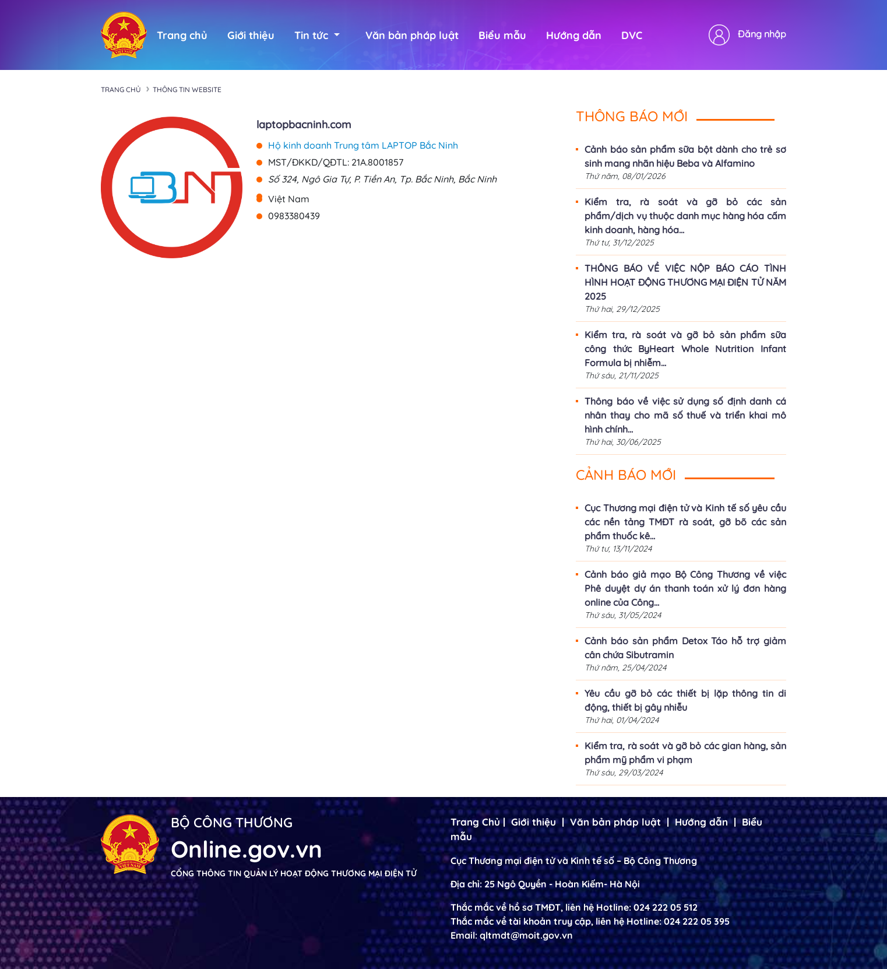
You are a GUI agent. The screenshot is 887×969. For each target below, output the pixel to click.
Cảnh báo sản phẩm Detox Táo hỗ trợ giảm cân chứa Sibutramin (685, 648)
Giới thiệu (250, 35)
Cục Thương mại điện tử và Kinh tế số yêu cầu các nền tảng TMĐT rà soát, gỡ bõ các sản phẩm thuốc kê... (685, 522)
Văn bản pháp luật (412, 35)
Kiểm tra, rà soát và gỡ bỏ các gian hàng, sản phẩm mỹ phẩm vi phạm (685, 753)
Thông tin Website (187, 89)
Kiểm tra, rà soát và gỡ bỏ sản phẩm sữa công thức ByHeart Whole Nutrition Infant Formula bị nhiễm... (685, 348)
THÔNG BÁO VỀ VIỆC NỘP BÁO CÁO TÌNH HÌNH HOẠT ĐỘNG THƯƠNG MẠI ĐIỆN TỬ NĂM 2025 (685, 282)
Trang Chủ (475, 822)
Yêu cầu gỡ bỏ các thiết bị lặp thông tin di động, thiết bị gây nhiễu (685, 700)
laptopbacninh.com (303, 124)
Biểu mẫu (502, 35)
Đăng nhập (762, 34)
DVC (631, 35)
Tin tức (317, 35)
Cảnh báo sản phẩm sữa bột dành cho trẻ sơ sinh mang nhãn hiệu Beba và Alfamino (685, 156)
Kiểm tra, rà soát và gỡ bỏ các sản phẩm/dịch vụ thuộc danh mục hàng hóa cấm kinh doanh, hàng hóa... (685, 216)
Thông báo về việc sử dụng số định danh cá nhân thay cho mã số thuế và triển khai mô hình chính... (685, 415)
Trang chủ (182, 35)
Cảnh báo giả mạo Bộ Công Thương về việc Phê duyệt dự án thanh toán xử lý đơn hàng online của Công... (685, 588)
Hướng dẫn (573, 35)
